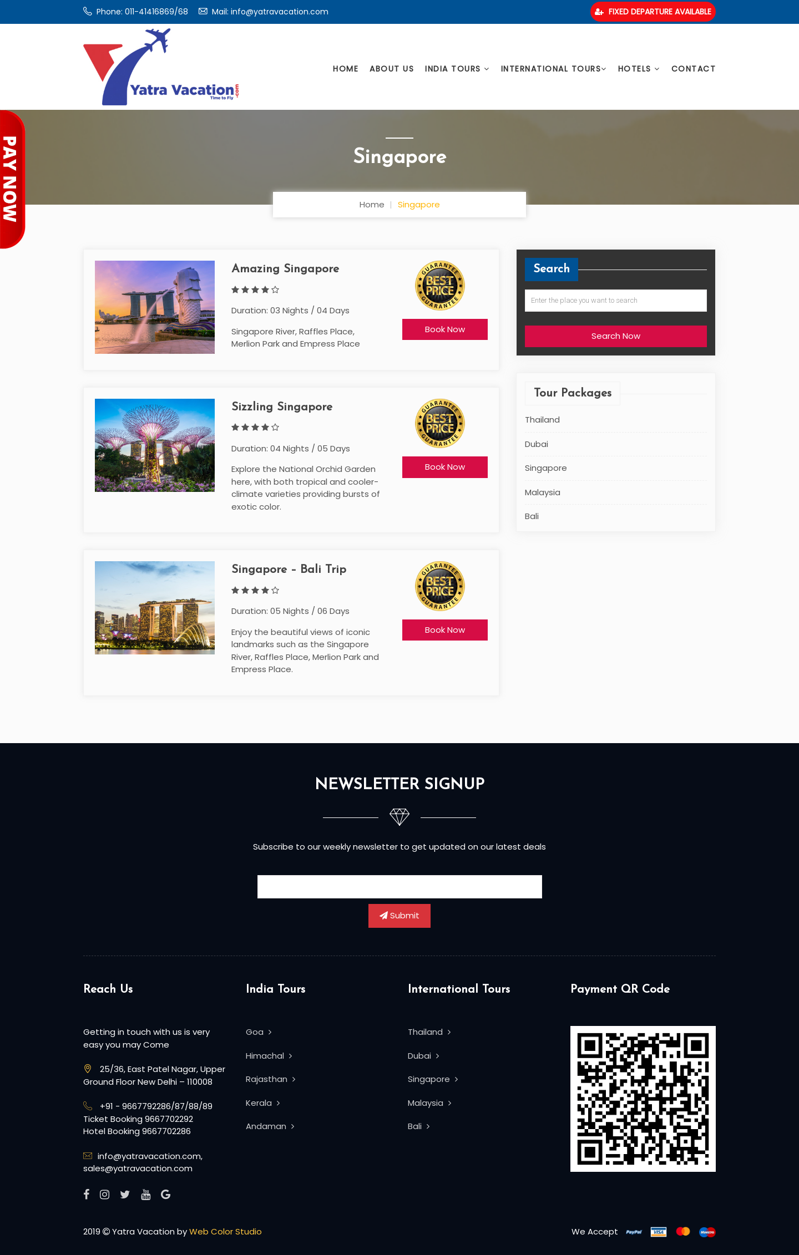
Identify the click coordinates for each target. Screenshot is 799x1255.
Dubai (536, 444)
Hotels (639, 68)
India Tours (457, 68)
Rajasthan (270, 1079)
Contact (693, 68)
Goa (258, 1032)
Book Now (445, 329)
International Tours (554, 68)
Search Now (615, 336)
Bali (532, 516)
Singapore (546, 468)
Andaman (270, 1126)
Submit (399, 915)
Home (345, 68)
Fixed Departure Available (653, 11)
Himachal (269, 1055)
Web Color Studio (225, 1231)
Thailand (542, 419)
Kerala (263, 1103)
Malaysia (542, 492)
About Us (392, 68)
